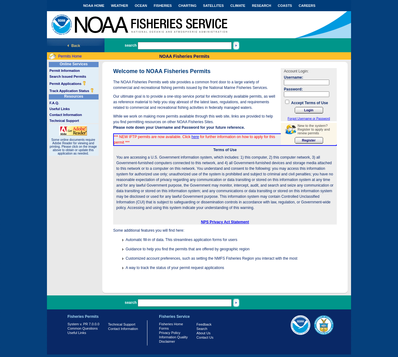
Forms (164, 328)
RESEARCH (261, 5)
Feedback (204, 324)
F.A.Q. (54, 103)
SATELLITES (213, 5)
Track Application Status (71, 91)
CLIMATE (237, 5)
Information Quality (173, 337)
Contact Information (65, 115)
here (195, 137)
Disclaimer (167, 341)
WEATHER (119, 5)
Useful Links (59, 109)
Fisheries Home (171, 324)
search (131, 45)
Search (202, 329)
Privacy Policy (169, 333)
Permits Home (70, 56)
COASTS (285, 5)
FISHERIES (163, 5)
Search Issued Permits (67, 76)
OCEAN (141, 5)
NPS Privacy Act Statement (225, 222)
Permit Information (64, 70)
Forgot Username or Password (309, 118)
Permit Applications (67, 84)
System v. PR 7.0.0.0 (83, 324)
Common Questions (82, 328)
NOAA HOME (93, 5)
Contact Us (205, 337)
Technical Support (64, 121)
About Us (204, 333)
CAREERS (307, 5)
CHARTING (187, 5)
